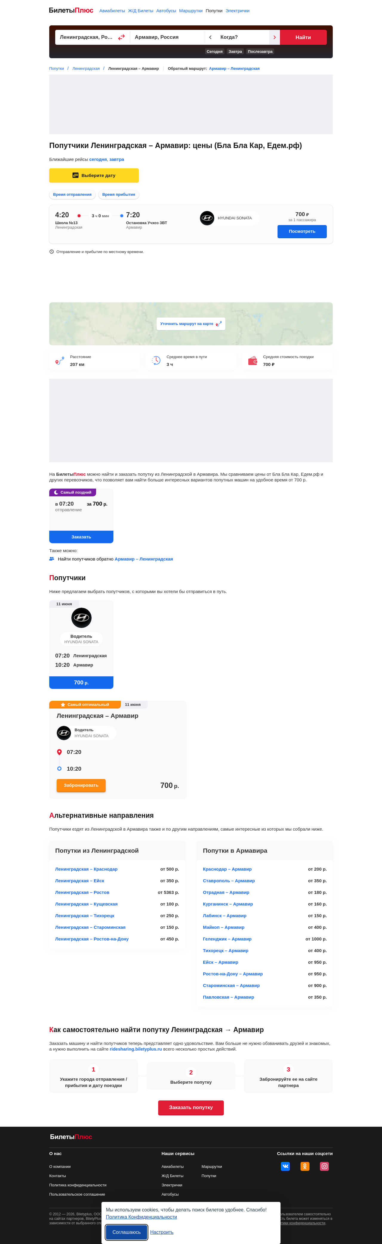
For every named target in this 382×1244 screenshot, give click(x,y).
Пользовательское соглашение (77, 1194)
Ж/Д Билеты (140, 10)
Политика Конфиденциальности (141, 1217)
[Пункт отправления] (95, 37)
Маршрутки (191, 10)
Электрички (237, 10)
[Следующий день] (291, 37)
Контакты (57, 1176)
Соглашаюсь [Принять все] (127, 1232)
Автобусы (166, 10)
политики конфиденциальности (299, 1223)
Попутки (214, 10)
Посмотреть (302, 231)
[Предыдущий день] (221, 37)
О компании (60, 1166)
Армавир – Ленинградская (234, 68)
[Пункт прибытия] (176, 37)
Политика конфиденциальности (78, 1185)
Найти (311, 37)
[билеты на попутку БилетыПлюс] (71, 1138)
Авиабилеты (112, 10)
